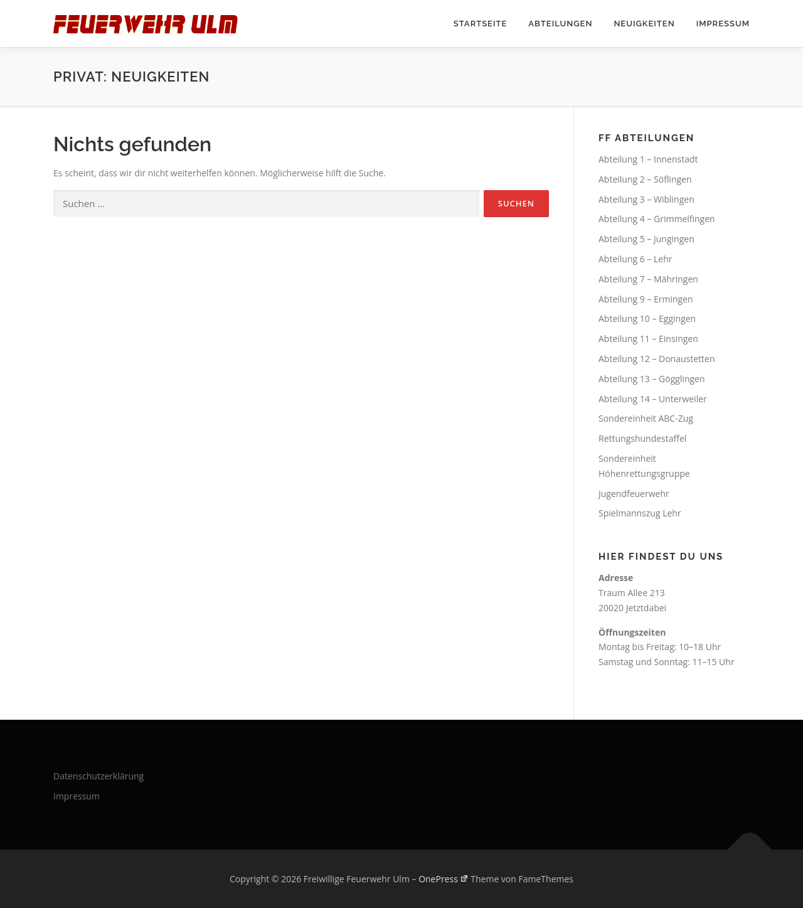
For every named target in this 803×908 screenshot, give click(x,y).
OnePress (443, 879)
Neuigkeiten (644, 23)
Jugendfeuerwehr (633, 493)
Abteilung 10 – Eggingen (647, 318)
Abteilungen (560, 23)
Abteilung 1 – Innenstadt (648, 159)
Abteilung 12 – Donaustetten (656, 359)
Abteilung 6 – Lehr (635, 259)
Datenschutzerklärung (98, 776)
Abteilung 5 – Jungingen (646, 239)
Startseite (481, 23)
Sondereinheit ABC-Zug (645, 418)
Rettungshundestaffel (642, 438)
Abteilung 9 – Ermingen (645, 299)
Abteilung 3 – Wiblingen (646, 199)
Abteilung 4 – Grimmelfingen (656, 219)
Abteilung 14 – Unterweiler (652, 399)
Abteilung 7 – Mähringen (648, 279)
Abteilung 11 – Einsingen (648, 339)
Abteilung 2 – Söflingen (645, 179)
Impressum (723, 23)
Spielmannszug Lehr (639, 513)
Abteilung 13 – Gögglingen (651, 379)
